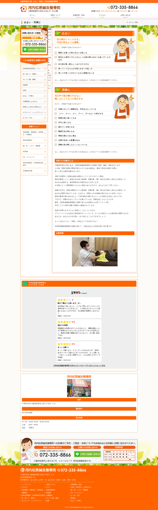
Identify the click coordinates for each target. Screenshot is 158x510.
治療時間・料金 (76, 484)
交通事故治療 (27, 171)
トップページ (26, 484)
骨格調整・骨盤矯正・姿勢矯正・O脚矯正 (33, 133)
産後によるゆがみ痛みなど (32, 107)
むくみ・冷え (27, 118)
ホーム (131, 22)
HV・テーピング (28, 157)
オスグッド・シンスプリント (33, 112)
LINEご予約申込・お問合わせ (81, 487)
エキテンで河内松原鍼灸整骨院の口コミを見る (34, 283)
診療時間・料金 (79, 16)
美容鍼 (25, 151)
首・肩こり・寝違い (29, 498)
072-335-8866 (122, 7)
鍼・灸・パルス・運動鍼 (31, 146)
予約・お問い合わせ (49, 75)
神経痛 (73, 498)
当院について (55, 16)
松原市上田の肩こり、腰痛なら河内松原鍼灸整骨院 (38, 470)
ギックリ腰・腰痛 (52, 498)
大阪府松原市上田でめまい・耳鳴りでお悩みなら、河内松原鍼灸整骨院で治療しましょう (40, 8)
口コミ (48, 487)
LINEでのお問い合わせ (87, 454)
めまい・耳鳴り (28, 96)
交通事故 (49, 495)
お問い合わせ (126, 16)
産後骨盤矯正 (27, 140)
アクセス (102, 16)
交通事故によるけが (30, 101)
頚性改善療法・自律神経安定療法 (33, 164)
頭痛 (136, 22)
